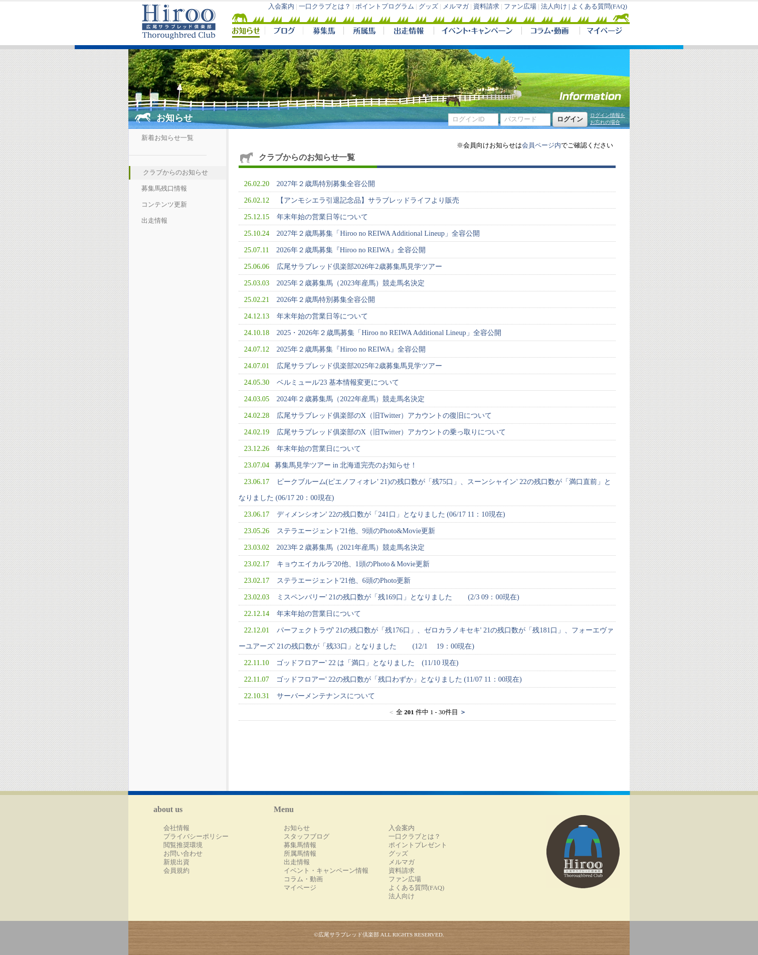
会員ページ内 (541, 145)
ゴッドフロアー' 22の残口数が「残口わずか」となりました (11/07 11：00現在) (399, 679)
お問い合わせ (183, 853)
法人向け (402, 896)
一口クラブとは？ (325, 6)
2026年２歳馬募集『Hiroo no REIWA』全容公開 (351, 250)
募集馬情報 (300, 845)
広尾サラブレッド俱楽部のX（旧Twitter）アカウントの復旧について (384, 415)
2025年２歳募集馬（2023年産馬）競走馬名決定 (351, 283)
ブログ (284, 32)
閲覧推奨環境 (183, 845)
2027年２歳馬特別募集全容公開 (326, 184)
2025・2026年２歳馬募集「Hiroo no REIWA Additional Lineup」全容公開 (389, 333)
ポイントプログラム (384, 6)
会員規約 (176, 870)
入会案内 (281, 6)
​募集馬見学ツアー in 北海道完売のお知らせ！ (346, 465)
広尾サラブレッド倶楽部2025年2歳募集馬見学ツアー (359, 366)
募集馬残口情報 (164, 188)
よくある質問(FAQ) (599, 6)
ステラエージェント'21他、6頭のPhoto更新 (344, 580)
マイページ (602, 32)
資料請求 (486, 6)
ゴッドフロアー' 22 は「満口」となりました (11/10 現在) (367, 663)
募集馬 (323, 32)
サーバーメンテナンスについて (326, 696)
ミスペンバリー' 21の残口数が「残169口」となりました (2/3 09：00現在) (398, 597)
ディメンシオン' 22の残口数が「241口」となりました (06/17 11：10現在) (391, 514)
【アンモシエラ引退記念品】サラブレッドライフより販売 (368, 200)
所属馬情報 (300, 853)
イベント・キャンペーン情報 (326, 870)
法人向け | (556, 6)
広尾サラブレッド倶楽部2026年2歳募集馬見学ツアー (359, 266)
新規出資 (176, 862)
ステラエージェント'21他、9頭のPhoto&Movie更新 (356, 531)
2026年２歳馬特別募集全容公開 (326, 299)
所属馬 (363, 32)
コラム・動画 (550, 32)
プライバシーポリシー (196, 836)
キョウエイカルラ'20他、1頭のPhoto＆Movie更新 (353, 564)
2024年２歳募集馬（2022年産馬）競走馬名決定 (351, 399)
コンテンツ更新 (164, 204)
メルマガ (456, 6)
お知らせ (297, 828)
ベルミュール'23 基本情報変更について (338, 382)
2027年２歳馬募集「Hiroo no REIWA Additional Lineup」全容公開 (378, 233)
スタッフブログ (306, 836)
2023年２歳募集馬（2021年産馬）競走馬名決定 (351, 547)
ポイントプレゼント (418, 845)
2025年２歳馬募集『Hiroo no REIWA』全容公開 (351, 349)
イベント (477, 32)
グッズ (428, 6)
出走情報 (409, 32)
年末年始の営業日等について (322, 217)
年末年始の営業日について (319, 448)
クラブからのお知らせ (175, 172)
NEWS (247, 32)
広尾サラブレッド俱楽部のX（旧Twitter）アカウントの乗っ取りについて (391, 432)
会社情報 (176, 828)
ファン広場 (520, 6)
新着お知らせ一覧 (167, 137)
